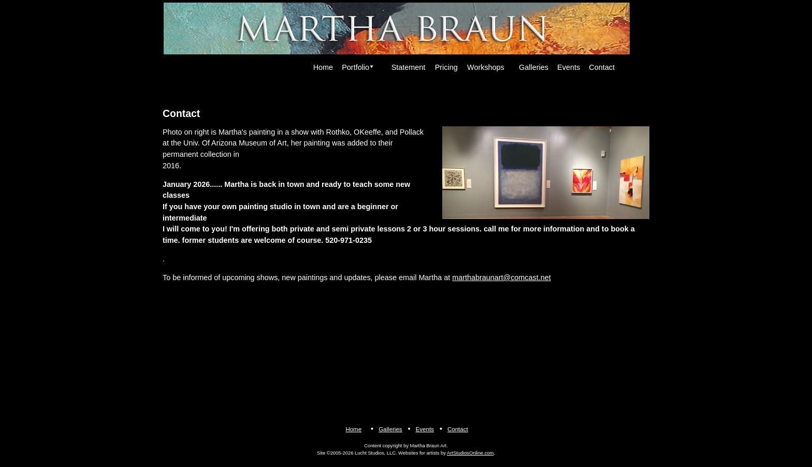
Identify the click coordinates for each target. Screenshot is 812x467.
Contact (602, 67)
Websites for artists (418, 453)
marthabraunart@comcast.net (501, 277)
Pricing (446, 67)
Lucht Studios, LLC (375, 453)
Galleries (533, 67)
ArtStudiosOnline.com (470, 453)
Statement (409, 67)
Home (323, 67)
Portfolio (355, 67)
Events (568, 67)
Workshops (485, 67)
